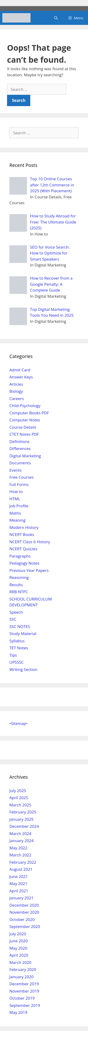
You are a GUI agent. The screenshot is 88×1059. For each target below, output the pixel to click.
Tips (13, 655)
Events (15, 470)
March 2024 (20, 833)
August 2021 (20, 869)
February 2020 (22, 969)
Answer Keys (21, 377)
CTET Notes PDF (24, 434)
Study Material (22, 633)
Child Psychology (24, 405)
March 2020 (20, 962)
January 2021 (21, 898)
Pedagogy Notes (24, 563)
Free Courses (21, 477)
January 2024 (21, 840)
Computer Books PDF (29, 413)
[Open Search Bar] (56, 18)
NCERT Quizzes (23, 548)
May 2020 (18, 948)
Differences (20, 448)
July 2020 (17, 933)
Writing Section (23, 669)
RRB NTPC (18, 591)
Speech (16, 612)
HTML (14, 498)
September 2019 (24, 1005)
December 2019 (24, 983)
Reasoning (19, 577)
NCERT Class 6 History (29, 541)
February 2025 (22, 812)
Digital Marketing (25, 455)
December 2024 (24, 826)
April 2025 (18, 797)
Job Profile (18, 505)
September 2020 (24, 926)
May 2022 (18, 848)
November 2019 (24, 991)
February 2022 (22, 862)
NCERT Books (21, 534)
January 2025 (21, 819)
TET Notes (18, 648)
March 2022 (20, 855)
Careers (16, 398)
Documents (20, 463)
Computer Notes (24, 420)
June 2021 (18, 876)
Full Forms (19, 484)
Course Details (22, 427)
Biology (16, 391)
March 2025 (20, 805)
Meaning (17, 520)
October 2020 (22, 919)
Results (16, 584)
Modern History (23, 527)
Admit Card (19, 370)
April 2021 (18, 890)
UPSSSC (16, 662)
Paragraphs (20, 556)
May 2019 (18, 1012)
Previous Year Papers (29, 570)
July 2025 (17, 790)
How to (16, 491)
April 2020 (18, 955)
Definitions (19, 441)
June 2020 (18, 940)
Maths (15, 513)
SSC (12, 619)
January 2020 (21, 976)
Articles (16, 384)
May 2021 (18, 883)
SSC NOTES (19, 626)
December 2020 (24, 905)
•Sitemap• (18, 723)
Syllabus (17, 640)
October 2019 (22, 998)
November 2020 (24, 912)
